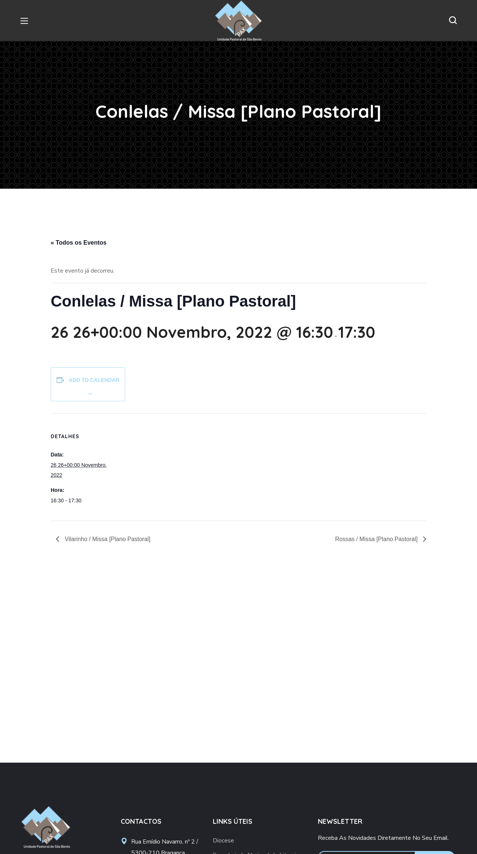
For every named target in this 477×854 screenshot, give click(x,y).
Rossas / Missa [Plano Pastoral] (376, 539)
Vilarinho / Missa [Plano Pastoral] (107, 539)
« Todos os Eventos (79, 242)
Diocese (223, 840)
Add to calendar (94, 380)
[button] (453, 20)
